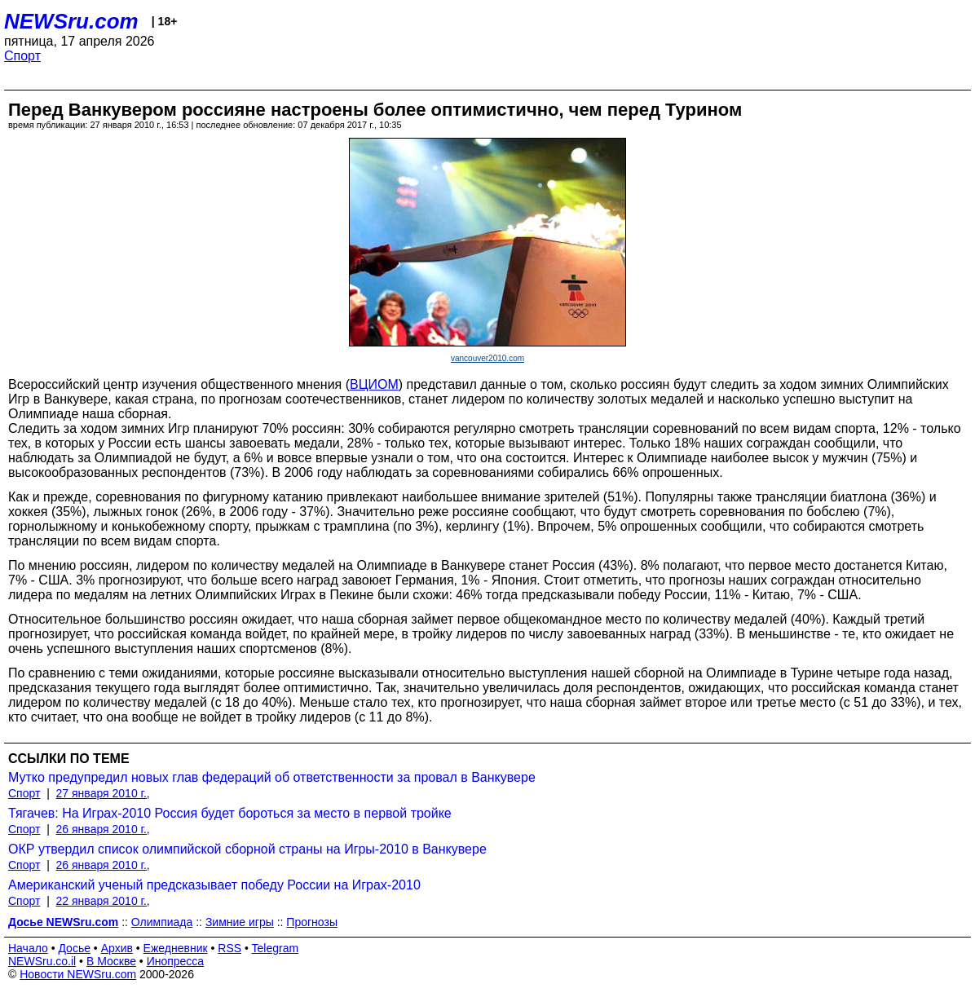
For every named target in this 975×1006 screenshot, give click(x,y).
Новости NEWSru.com (78, 974)
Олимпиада (162, 922)
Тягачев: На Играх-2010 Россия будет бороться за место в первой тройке (230, 813)
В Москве (111, 961)
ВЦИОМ (374, 384)
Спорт (22, 56)
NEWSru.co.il (42, 961)
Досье (74, 948)
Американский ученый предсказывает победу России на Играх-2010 (214, 885)
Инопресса (176, 961)
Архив (117, 948)
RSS (229, 948)
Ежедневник (175, 948)
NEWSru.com (71, 21)
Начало (28, 948)
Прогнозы (312, 922)
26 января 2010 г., (103, 829)
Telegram (275, 948)
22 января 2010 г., (103, 900)
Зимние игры (239, 922)
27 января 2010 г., (103, 793)
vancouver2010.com (487, 358)
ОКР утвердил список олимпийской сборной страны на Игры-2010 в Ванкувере (247, 849)
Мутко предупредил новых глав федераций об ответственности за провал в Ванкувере (272, 777)
